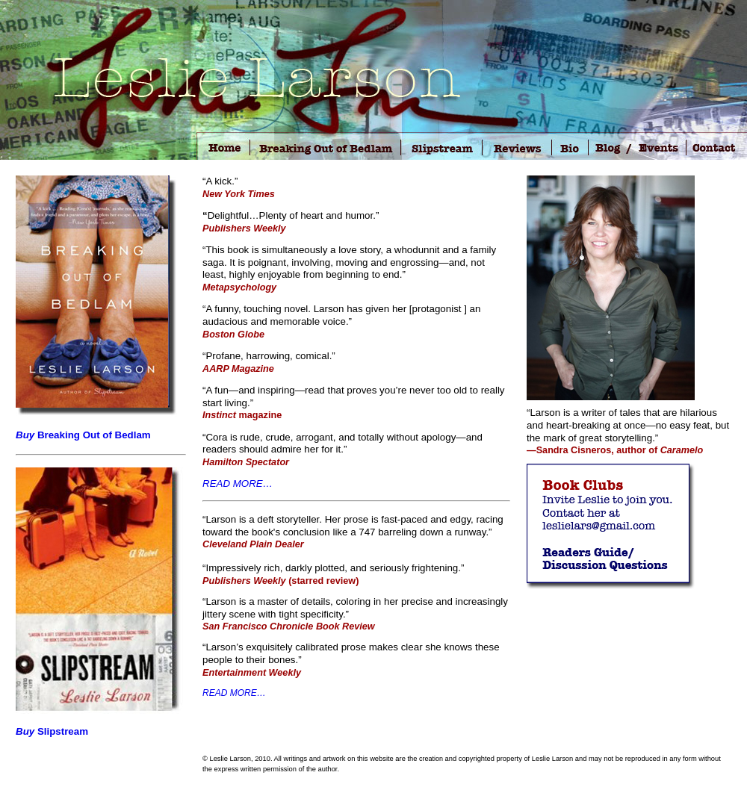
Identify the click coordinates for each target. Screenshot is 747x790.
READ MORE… (237, 483)
